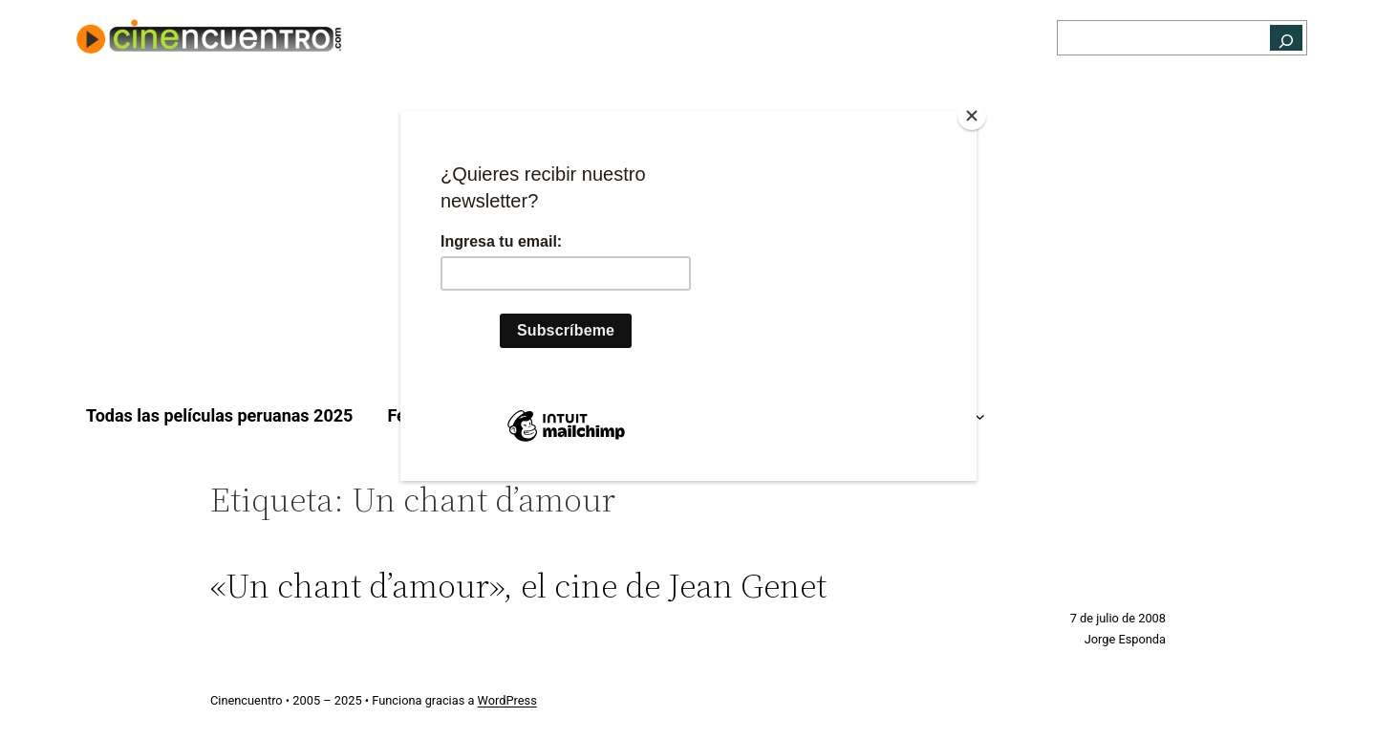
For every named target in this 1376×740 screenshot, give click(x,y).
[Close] (971, 115)
